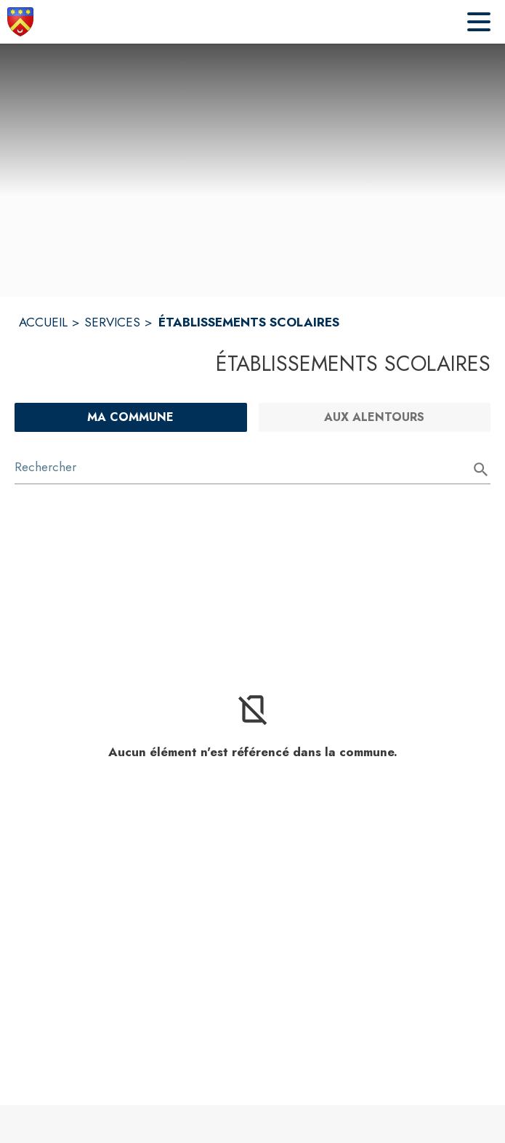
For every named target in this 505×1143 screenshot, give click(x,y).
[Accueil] (20, 21)
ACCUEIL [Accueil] (43, 322)
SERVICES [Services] (112, 322)
